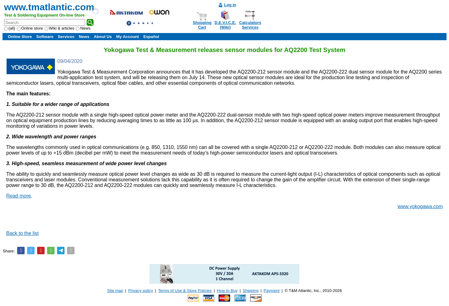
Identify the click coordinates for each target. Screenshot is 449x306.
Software (44, 36)
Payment (271, 290)
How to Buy (227, 290)
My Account (127, 36)
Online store (30, 28)
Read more (18, 195)
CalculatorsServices (250, 25)
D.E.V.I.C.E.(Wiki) (225, 25)
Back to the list (22, 233)
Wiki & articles (60, 28)
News (83, 28)
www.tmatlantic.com (49, 7)
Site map (115, 290)
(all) (9, 28)
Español (151, 36)
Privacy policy (140, 290)
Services (66, 36)
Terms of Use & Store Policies (185, 290)
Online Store (20, 36)
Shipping (250, 290)
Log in (230, 4)
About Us (103, 36)
